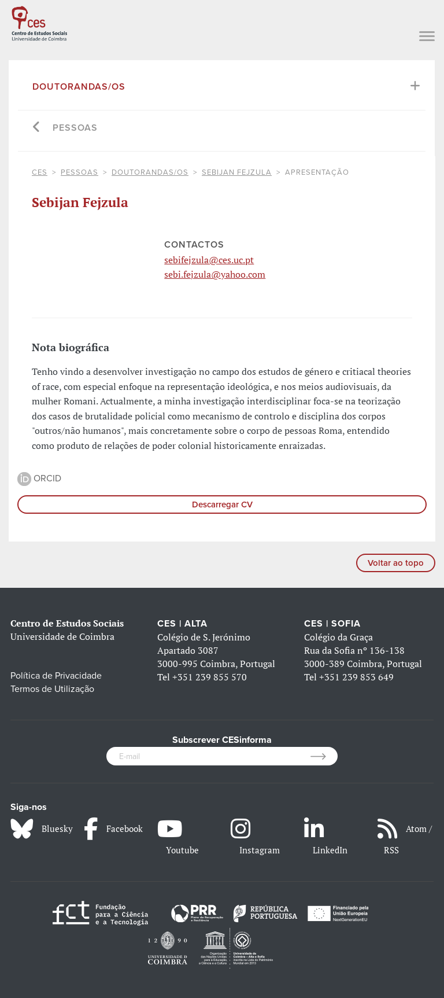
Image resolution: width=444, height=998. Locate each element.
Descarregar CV (222, 504)
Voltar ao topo (396, 563)
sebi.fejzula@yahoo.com (214, 274)
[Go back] (36, 128)
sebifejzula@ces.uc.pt (209, 259)
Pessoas (75, 128)
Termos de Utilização (52, 689)
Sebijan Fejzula (237, 172)
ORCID (39, 478)
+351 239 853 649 (356, 677)
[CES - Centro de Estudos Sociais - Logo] (39, 22)
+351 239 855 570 (209, 677)
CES (39, 172)
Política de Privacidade (56, 676)
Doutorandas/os (78, 87)
